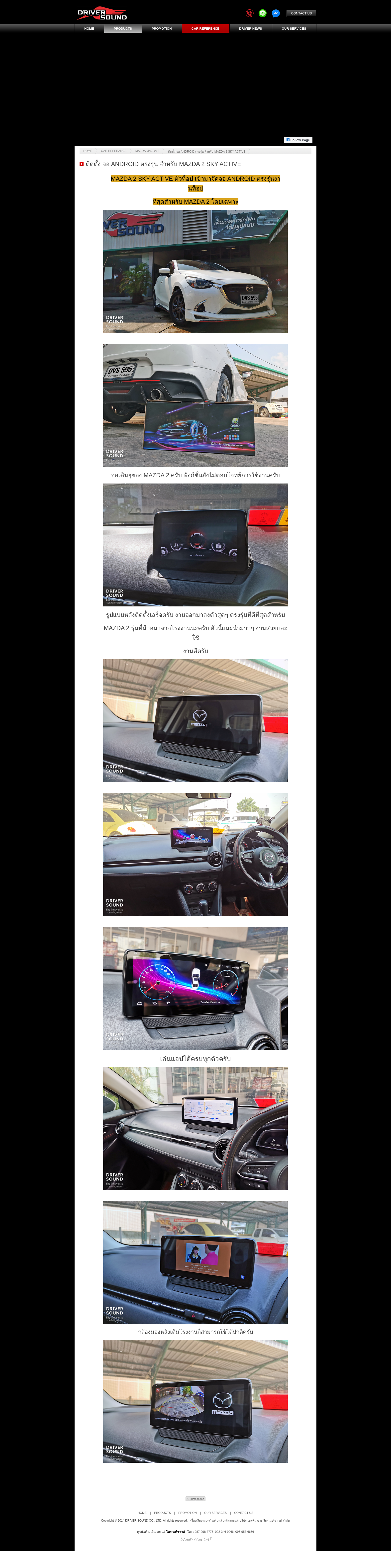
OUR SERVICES (294, 28)
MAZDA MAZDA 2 (147, 151)
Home (87, 151)
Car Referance (114, 151)
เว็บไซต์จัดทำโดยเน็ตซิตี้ (195, 1539)
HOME (89, 28)
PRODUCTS (123, 28)
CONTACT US (301, 13)
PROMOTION (162, 28)
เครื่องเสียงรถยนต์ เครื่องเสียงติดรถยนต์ (214, 1520)
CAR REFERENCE (205, 28)
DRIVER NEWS (250, 28)
